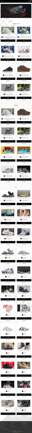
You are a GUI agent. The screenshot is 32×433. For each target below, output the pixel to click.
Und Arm (24, 388)
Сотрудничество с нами (3, 427)
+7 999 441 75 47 (24, 424)
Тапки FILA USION (24, 255)
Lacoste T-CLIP (24, 72)
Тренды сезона (16, 23)
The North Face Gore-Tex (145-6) (24, 91)
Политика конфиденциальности (4, 429)
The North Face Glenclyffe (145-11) (8, 91)
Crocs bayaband (8, 312)
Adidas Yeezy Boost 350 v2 (8, 236)
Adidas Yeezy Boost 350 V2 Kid (8, 350)
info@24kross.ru (24, 425)
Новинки (16, 105)
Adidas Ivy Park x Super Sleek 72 (24, 53)
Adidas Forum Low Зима (24, 34)
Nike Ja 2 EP (8, 154)
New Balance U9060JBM (24, 173)
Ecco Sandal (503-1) (24, 293)
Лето (16, 187)
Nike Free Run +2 (24, 274)
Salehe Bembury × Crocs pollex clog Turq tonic (8, 217)
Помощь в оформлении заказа (4, 424)
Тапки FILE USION (8, 331)
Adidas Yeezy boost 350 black (24, 407)
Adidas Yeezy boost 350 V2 (8, 388)
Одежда (12, 425)
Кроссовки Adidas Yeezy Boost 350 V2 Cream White (8, 293)
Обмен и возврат (3, 426)
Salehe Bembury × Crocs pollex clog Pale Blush (24, 217)
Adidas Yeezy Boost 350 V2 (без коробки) (24, 350)
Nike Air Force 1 (8, 34)
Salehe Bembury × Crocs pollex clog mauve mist (8, 274)
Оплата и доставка (3, 425)
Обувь (12, 424)
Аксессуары (12, 426)
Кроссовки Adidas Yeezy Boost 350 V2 (24, 236)
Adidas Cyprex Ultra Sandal (8, 198)
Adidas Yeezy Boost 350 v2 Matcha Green (24, 198)
